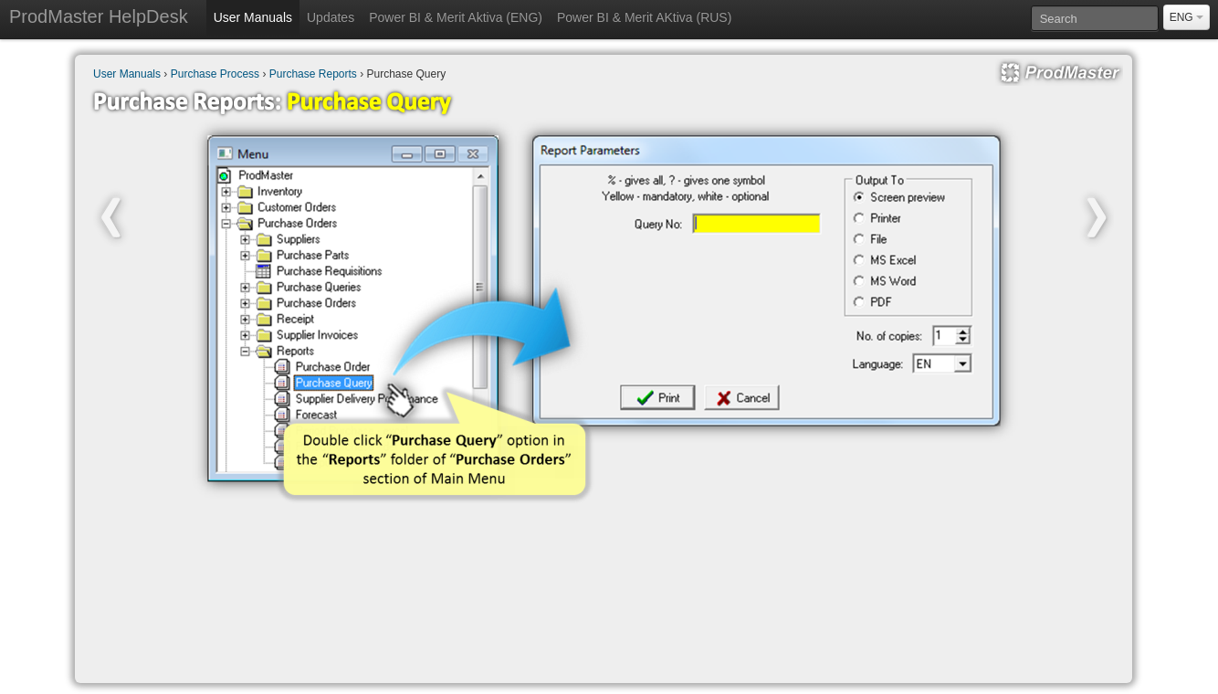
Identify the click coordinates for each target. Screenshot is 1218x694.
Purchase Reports (313, 74)
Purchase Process (215, 74)
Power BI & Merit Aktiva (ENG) (455, 17)
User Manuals (253, 17)
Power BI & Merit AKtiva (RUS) (644, 17)
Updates (330, 17)
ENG (1186, 17)
